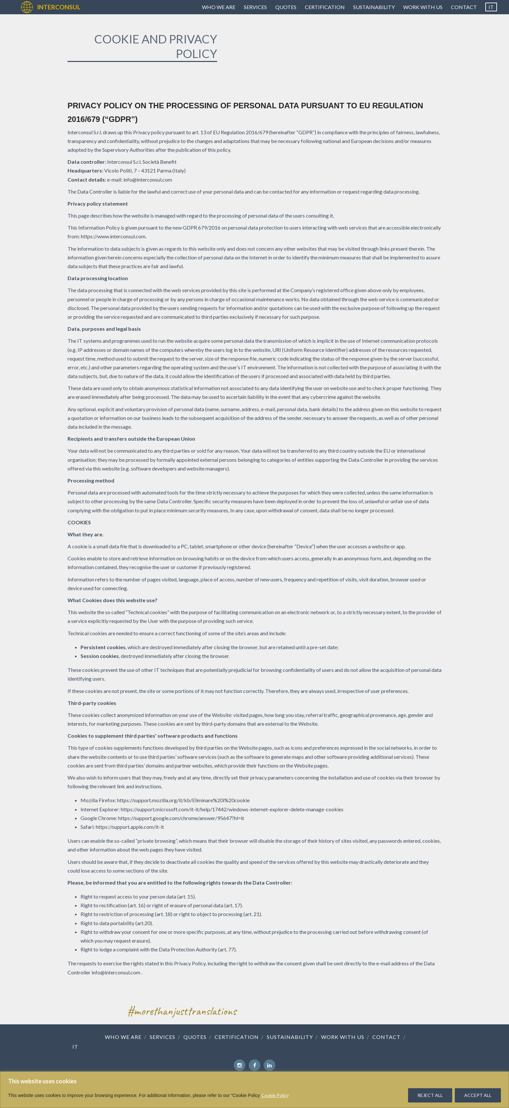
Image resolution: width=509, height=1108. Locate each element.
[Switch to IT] (491, 7)
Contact (464, 7)
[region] (254, 1089)
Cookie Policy (275, 1095)
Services (255, 7)
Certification (325, 7)
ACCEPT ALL (477, 1095)
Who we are (218, 7)
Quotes (285, 7)
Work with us (422, 7)
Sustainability (374, 7)
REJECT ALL (430, 1095)
